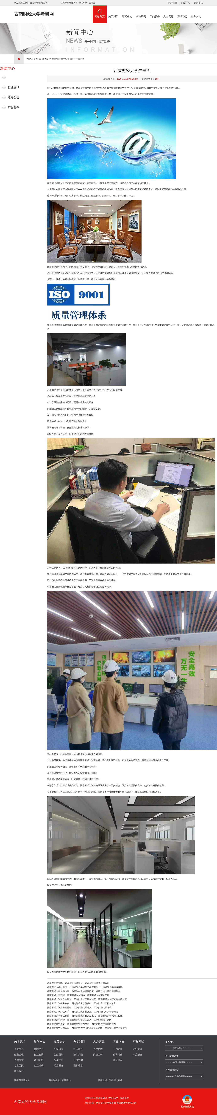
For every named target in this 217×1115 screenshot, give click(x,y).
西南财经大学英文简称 (98, 995)
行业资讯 (13, 87)
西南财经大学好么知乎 (58, 1011)
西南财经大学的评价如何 (106, 1011)
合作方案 (78, 1060)
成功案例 (141, 11)
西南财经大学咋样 (102, 1007)
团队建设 (117, 1060)
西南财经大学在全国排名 (59, 1007)
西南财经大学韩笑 (83, 1007)
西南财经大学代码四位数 (110, 1015)
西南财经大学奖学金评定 (59, 999)
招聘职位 (58, 1049)
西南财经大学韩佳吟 (82, 1003)
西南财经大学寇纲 (102, 1019)
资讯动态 (182, 11)
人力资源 (168, 11)
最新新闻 (13, 77)
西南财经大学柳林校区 (85, 999)
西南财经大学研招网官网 (104, 1024)
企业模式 (38, 1065)
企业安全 (137, 1049)
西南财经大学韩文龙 (82, 1011)
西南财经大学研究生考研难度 (112, 999)
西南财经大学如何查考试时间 (84, 987)
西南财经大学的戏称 (57, 987)
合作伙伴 (58, 1060)
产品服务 (155, 11)
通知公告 (13, 97)
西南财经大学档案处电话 (84, 1015)
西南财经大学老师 (56, 1019)
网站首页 (100, 11)
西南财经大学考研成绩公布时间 (87, 1028)
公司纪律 (117, 1054)
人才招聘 (98, 1049)
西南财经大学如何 (74, 983)
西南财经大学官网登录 (78, 1024)
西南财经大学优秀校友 (58, 1003)
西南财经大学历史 (56, 1024)
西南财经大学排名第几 (105, 1003)
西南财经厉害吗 (55, 983)
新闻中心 (127, 11)
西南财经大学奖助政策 (83, 991)
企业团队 (58, 1054)
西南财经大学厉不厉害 (58, 991)
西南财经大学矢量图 (62, 59)
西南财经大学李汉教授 (58, 1015)
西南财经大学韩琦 (56, 995)
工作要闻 (117, 1049)
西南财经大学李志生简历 (79, 1019)
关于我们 (113, 11)
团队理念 (78, 1065)
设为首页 (198, 2)
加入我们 (78, 1054)
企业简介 (19, 1049)
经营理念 (58, 1065)
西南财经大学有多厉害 (116, 1028)
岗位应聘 (98, 1054)
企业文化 (196, 11)
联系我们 (172, 2)
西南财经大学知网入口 (58, 1028)
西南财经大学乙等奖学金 (108, 991)
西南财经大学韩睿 (76, 995)
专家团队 (19, 1065)
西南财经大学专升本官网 (97, 983)
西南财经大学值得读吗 (111, 987)
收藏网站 (185, 2)
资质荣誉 (19, 1060)
